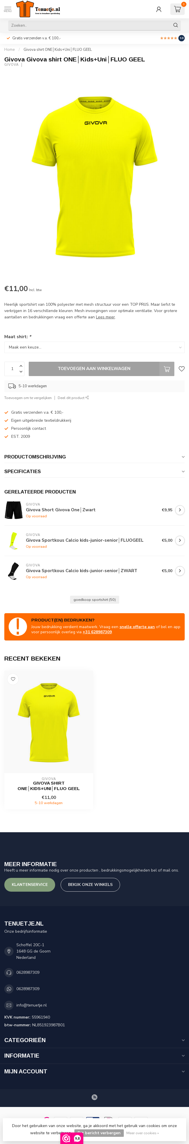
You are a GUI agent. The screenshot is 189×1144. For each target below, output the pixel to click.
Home (9, 49)
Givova (11, 64)
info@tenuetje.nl (31, 1005)
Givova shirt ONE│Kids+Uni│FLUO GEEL (58, 49)
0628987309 (27, 972)
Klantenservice (30, 884)
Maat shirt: (17, 337)
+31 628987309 (97, 632)
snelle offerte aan (137, 627)
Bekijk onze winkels (90, 884)
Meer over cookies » (142, 1133)
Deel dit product (73, 397)
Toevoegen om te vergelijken (28, 397)
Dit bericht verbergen (99, 1133)
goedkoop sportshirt (95, 599)
